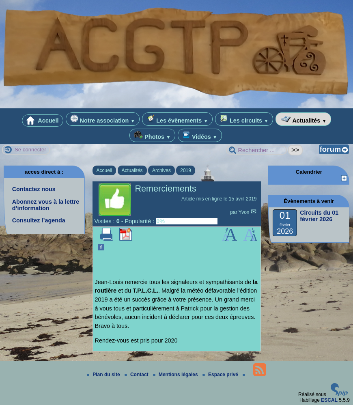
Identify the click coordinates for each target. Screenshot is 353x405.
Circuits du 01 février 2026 (319, 215)
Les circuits (244, 119)
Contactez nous (34, 189)
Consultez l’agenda (38, 220)
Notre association (103, 119)
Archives (161, 170)
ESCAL (329, 400)
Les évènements (177, 119)
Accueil (42, 120)
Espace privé (220, 374)
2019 (185, 170)
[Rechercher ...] (256, 150)
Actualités (303, 119)
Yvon (245, 212)
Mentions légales (176, 374)
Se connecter (30, 149)
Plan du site (104, 374)
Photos (152, 135)
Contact (137, 374)
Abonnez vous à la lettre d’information (46, 204)
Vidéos (199, 135)
